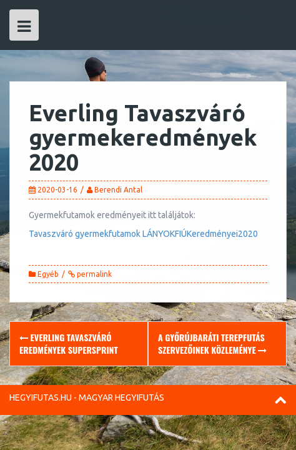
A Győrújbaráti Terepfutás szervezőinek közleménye (212, 343)
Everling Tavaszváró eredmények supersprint (68, 343)
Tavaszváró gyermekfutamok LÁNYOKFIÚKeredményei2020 (143, 234)
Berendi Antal (118, 190)
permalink (93, 274)
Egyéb (48, 274)
